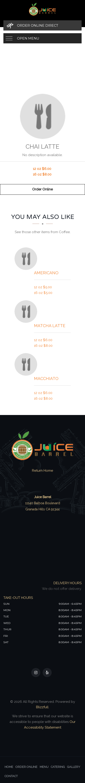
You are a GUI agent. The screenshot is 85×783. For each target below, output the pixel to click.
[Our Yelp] (47, 672)
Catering (58, 767)
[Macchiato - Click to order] (27, 364)
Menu (44, 767)
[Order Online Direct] (42, 25)
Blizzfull (42, 707)
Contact (11, 776)
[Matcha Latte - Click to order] (27, 311)
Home (9, 767)
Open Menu (28, 38)
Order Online (42, 189)
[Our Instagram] (35, 672)
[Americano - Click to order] (27, 258)
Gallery (73, 767)
